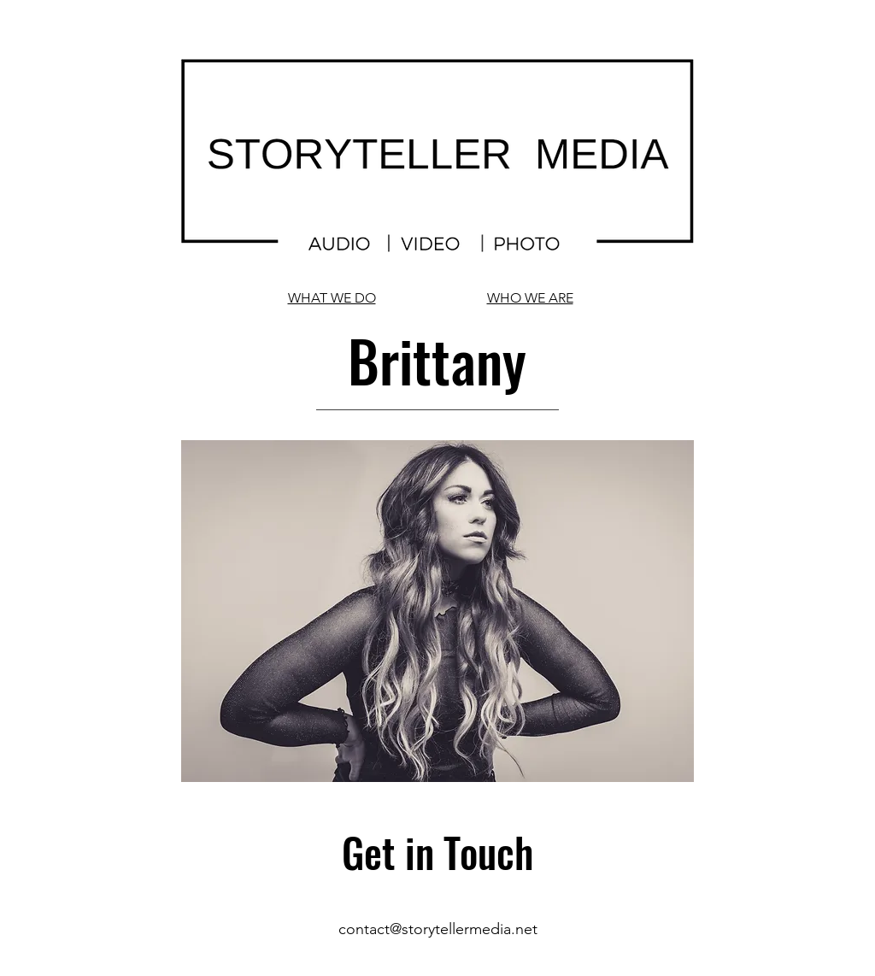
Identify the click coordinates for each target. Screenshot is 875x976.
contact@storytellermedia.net (437, 929)
